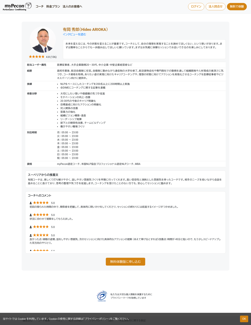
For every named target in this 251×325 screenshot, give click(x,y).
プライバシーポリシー (97, 318)
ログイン (196, 6)
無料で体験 (237, 6)
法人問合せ (216, 6)
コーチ (40, 6)
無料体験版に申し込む (125, 261)
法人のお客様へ (72, 6)
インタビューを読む (74, 34)
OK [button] (244, 318)
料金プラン (53, 6)
